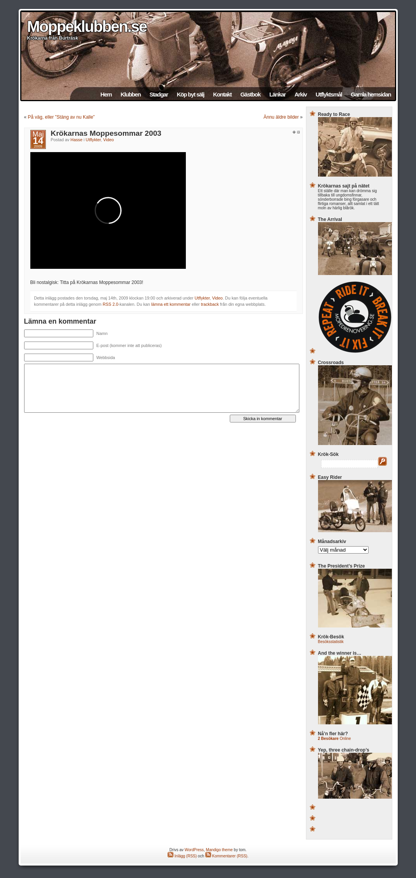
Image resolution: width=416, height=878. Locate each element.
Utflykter (93, 139)
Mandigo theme (219, 850)
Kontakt (222, 94)
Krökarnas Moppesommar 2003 (106, 133)
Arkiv (300, 94)
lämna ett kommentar (171, 304)
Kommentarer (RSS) (226, 856)
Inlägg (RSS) (182, 856)
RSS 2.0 (110, 304)
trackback (210, 304)
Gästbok (250, 94)
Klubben (131, 94)
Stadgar (158, 94)
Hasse (76, 139)
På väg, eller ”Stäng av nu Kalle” (61, 117)
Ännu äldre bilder (281, 117)
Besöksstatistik (331, 642)
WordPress (194, 850)
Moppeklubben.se (87, 26)
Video (108, 139)
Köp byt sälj (191, 94)
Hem (106, 94)
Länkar (277, 94)
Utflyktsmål (329, 94)
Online (334, 738)
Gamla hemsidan (371, 94)
